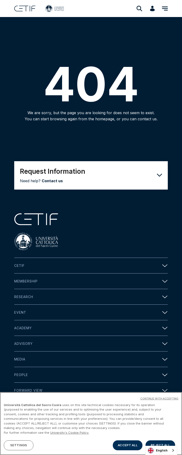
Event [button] (91, 312)
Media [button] (91, 359)
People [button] (91, 375)
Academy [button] (91, 328)
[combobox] (161, 450)
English (158, 450)
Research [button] (91, 297)
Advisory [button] (91, 344)
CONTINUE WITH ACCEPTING (159, 398)
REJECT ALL (160, 445)
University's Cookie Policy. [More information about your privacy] (69, 432)
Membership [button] (91, 281)
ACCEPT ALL (127, 445)
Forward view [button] (91, 390)
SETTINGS (18, 445)
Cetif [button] (91, 266)
